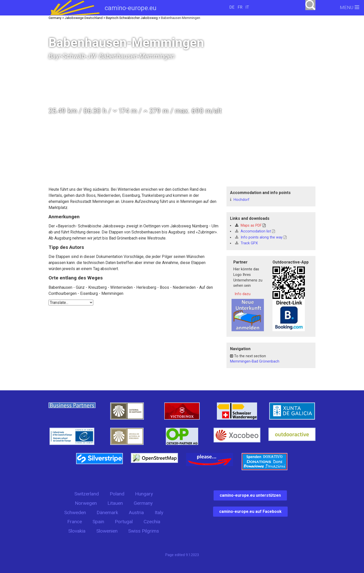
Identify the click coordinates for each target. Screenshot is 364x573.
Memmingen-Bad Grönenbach (254, 361)
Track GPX (246, 243)
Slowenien (107, 531)
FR (240, 7)
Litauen (115, 503)
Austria (136, 512)
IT (247, 7)
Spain (98, 521)
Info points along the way (261, 237)
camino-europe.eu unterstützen (250, 495)
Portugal (124, 521)
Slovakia (76, 531)
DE (231, 7)
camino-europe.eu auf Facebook (250, 511)
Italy (159, 512)
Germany (143, 503)
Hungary (144, 494)
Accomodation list (255, 231)
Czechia (152, 521)
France (74, 521)
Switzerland (86, 494)
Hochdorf (239, 200)
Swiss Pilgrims (143, 531)
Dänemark (107, 512)
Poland (117, 494)
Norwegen (86, 503)
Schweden (75, 512)
